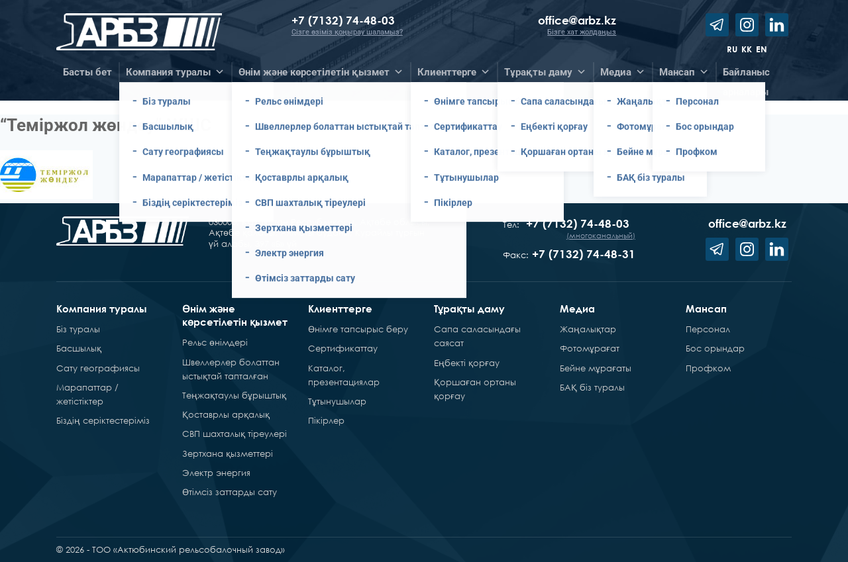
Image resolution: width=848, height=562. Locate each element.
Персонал (708, 329)
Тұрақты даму (469, 308)
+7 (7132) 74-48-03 (345, 20)
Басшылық (78, 348)
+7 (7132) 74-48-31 (583, 254)
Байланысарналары (746, 74)
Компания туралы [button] (175, 72)
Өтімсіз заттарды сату (229, 492)
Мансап (706, 308)
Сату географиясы (98, 368)
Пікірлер (326, 420)
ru (732, 49)
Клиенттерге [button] (453, 72)
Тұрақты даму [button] (545, 72)
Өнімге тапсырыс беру (358, 329)
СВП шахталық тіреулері (234, 433)
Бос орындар (715, 348)
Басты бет (87, 72)
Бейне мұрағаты (595, 368)
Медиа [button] (622, 72)
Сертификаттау (343, 348)
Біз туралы (78, 329)
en (761, 49)
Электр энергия (216, 472)
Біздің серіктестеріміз (103, 420)
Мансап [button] (684, 72)
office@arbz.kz (577, 20)
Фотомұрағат (589, 348)
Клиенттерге (340, 308)
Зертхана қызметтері (227, 453)
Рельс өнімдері (215, 342)
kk (746, 49)
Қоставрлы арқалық (226, 414)
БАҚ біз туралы (592, 387)
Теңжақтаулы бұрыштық (234, 395)
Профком (708, 368)
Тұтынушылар (337, 401)
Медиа (577, 308)
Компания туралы (101, 308)
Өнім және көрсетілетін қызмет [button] (320, 72)
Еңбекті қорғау (467, 362)
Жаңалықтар (588, 329)
